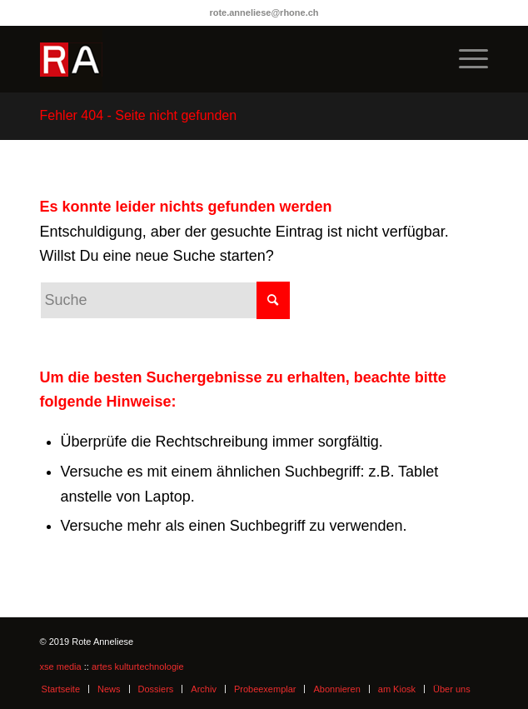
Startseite (61, 689)
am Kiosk (397, 689)
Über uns (452, 689)
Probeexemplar (265, 689)
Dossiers (156, 689)
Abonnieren (336, 689)
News (109, 689)
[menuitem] (465, 59)
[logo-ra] (219, 59)
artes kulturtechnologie (138, 667)
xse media (61, 667)
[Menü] (465, 59)
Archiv (204, 689)
